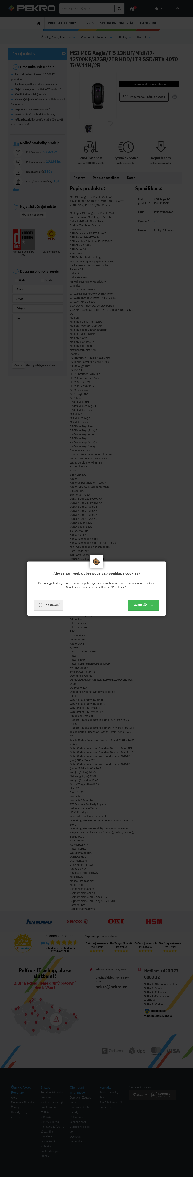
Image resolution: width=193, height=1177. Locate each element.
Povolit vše (143, 604)
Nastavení (48, 604)
